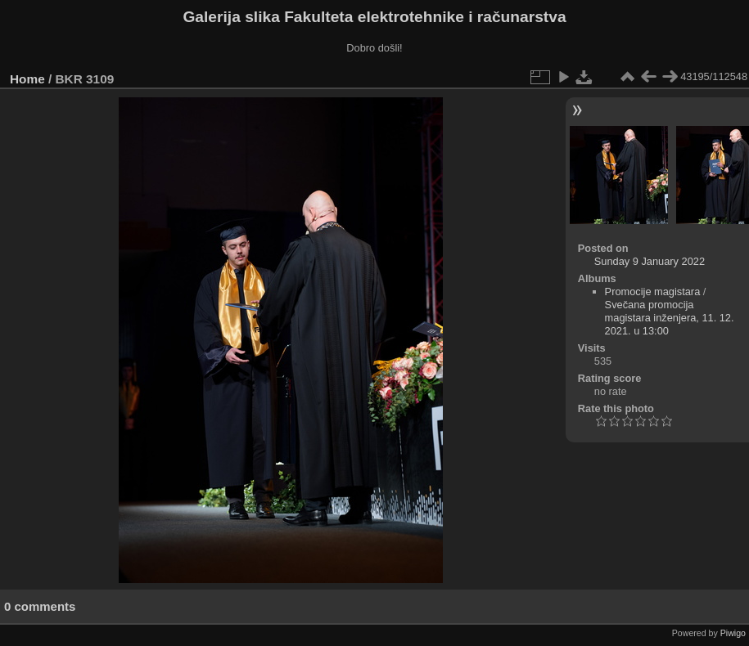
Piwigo (733, 633)
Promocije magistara (653, 291)
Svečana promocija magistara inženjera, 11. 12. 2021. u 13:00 (669, 317)
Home (27, 79)
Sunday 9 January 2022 (649, 261)
